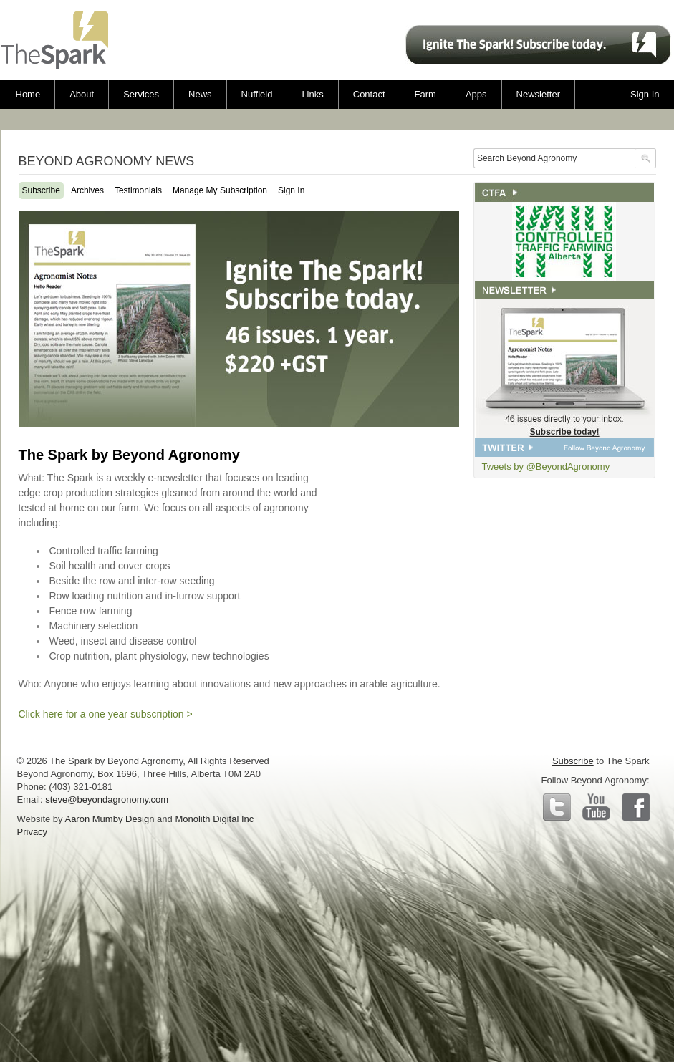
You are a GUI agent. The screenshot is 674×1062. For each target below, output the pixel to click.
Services (141, 94)
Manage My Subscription (220, 190)
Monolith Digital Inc (214, 819)
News (200, 94)
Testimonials (138, 190)
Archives (87, 190)
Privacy (32, 831)
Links (312, 94)
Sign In (291, 190)
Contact (369, 94)
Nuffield (257, 94)
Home (28, 94)
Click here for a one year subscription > (106, 714)
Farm (425, 94)
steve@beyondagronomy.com (106, 799)
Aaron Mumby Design (109, 819)
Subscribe (41, 190)
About (81, 94)
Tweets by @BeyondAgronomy (546, 466)
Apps (476, 94)
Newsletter (538, 94)
